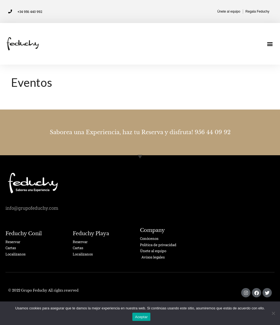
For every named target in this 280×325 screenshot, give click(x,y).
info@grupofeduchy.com (31, 208)
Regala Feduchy (257, 11)
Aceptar (141, 317)
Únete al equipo (228, 11)
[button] (270, 43)
